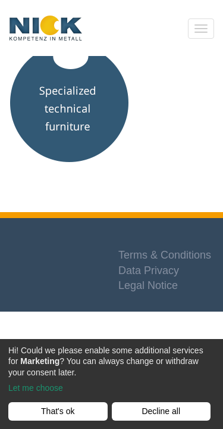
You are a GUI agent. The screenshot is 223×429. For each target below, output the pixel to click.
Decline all (161, 411)
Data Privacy (148, 270)
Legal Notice (148, 285)
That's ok (57, 411)
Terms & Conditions (164, 255)
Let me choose (35, 388)
